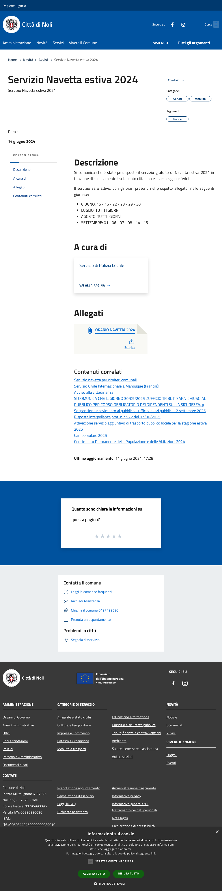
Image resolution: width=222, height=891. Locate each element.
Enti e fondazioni (15, 741)
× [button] (217, 832)
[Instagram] (174, 24)
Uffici (6, 733)
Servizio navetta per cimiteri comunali (105, 380)
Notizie (171, 717)
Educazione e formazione (130, 717)
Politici (8, 748)
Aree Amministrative (18, 725)
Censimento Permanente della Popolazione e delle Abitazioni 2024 (129, 442)
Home (12, 59)
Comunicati (174, 725)
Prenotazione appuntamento (78, 788)
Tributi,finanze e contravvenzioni (136, 732)
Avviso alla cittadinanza (93, 392)
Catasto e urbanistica (73, 741)
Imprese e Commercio (73, 733)
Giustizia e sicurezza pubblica (134, 724)
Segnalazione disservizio (75, 796)
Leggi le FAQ (66, 803)
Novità (28, 59)
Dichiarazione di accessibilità (133, 826)
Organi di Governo (16, 717)
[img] (47, 154)
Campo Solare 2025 (90, 435)
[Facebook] (163, 24)
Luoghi (171, 754)
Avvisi (43, 59)
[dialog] (111, 859)
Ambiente (119, 740)
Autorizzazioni (122, 756)
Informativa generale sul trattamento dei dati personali (134, 807)
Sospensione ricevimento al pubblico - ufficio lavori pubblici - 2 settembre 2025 (140, 411)
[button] (111, 883)
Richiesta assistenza (72, 811)
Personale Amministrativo (22, 756)
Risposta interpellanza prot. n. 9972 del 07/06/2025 (117, 417)
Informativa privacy (126, 796)
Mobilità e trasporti (71, 748)
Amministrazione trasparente (134, 788)
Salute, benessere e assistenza (135, 748)
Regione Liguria (14, 5)
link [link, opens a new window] (153, 853)
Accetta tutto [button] (94, 874)
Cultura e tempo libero (74, 725)
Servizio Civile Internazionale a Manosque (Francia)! (116, 386)
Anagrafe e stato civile (74, 717)
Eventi (171, 762)
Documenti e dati (15, 764)
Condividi (177, 80)
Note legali (120, 818)
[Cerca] (214, 24)
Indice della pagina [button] (26, 155)
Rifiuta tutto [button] (128, 873)
